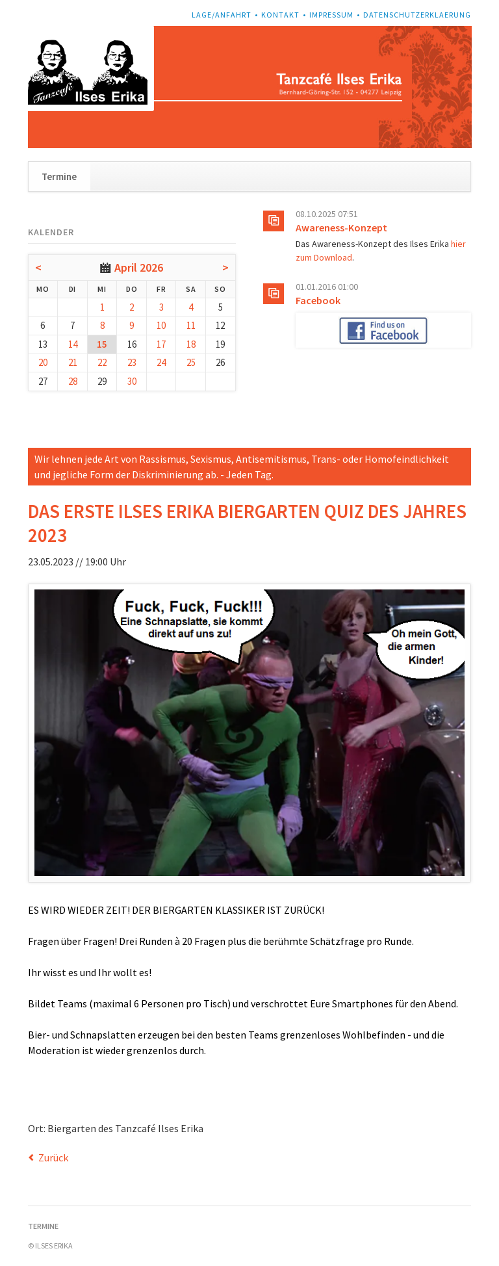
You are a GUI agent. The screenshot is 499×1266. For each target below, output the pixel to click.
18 (191, 344)
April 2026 (138, 267)
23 (131, 362)
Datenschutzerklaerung (417, 14)
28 (72, 381)
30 (131, 381)
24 (161, 362)
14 (72, 344)
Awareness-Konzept (341, 227)
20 (42, 362)
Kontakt (280, 14)
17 (161, 344)
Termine (59, 176)
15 (102, 344)
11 (191, 325)
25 (191, 362)
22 (102, 362)
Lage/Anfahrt (221, 14)
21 (72, 362)
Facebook (318, 300)
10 (161, 325)
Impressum (331, 14)
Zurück (53, 1157)
